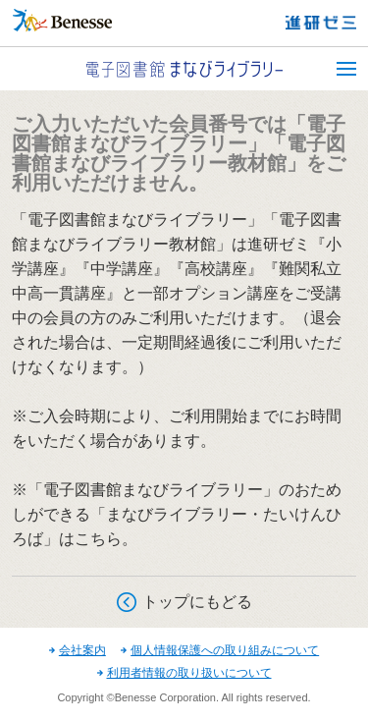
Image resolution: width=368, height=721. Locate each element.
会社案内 (82, 650)
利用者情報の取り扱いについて (189, 673)
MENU (346, 68)
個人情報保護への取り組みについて (225, 650)
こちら (98, 538)
